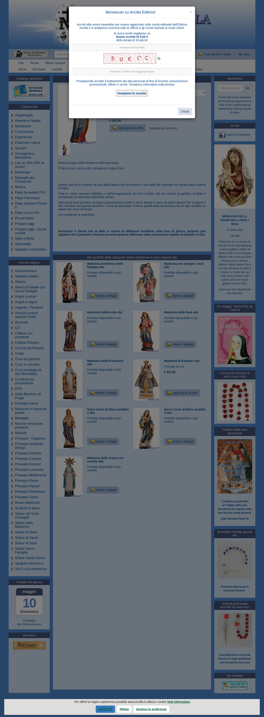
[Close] (190, 11)
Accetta (105, 709)
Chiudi (185, 111)
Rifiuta (124, 709)
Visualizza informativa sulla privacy (151, 84)
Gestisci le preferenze (151, 709)
